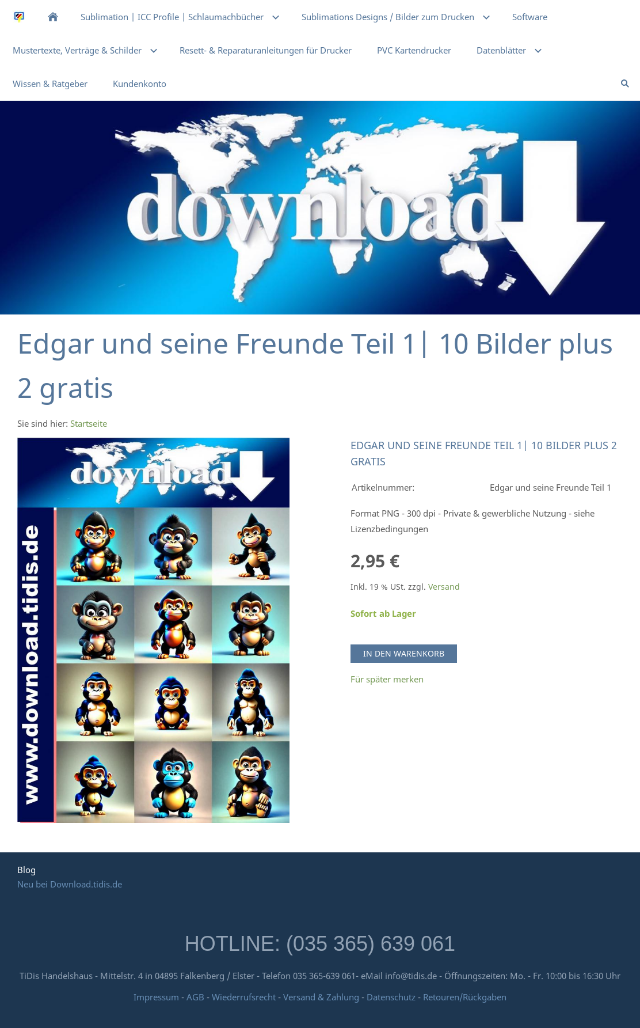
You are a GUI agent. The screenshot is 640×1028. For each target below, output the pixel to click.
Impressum (156, 997)
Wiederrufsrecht (244, 997)
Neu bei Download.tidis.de (69, 884)
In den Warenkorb (403, 653)
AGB (195, 997)
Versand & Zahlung (322, 997)
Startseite (88, 423)
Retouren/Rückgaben (464, 997)
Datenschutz (391, 997)
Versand (444, 587)
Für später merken (387, 679)
